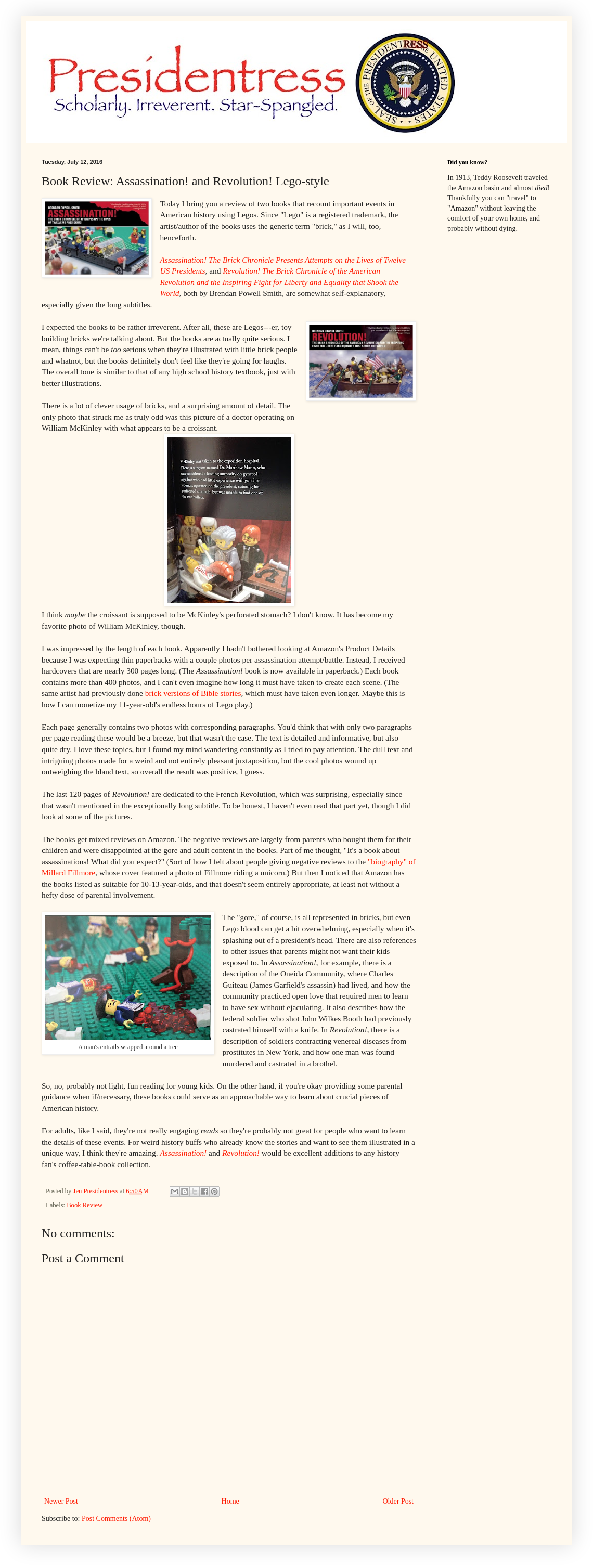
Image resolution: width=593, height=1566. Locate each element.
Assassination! (183, 1152)
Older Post (398, 1501)
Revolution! (241, 1152)
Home (230, 1501)
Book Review (84, 1205)
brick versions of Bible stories (193, 693)
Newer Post (61, 1501)
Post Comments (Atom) (116, 1518)
